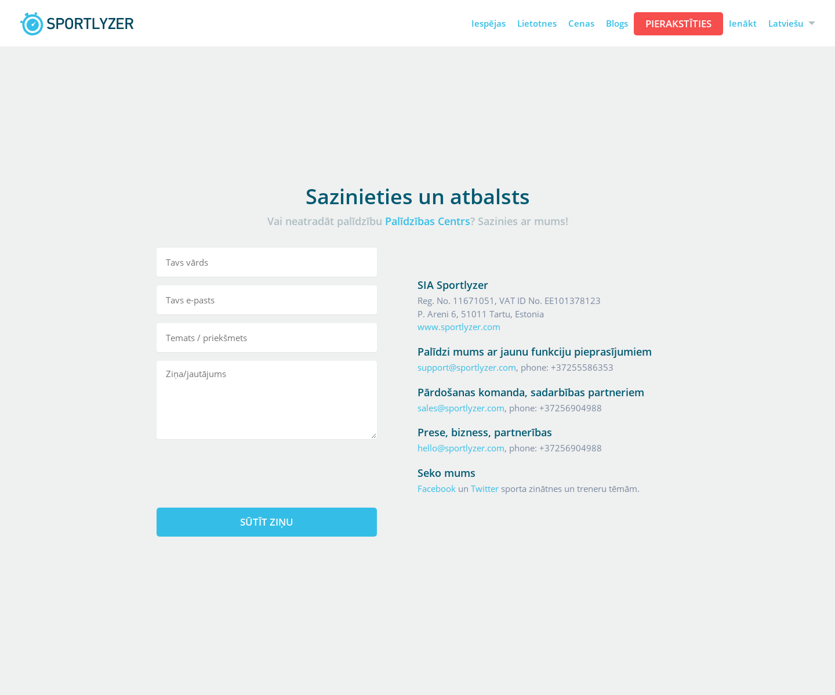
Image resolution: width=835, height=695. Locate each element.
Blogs (617, 23)
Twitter (485, 488)
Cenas (581, 23)
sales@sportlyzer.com (461, 408)
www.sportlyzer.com (459, 326)
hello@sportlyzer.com (461, 448)
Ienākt (743, 23)
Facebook (437, 488)
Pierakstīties (678, 23)
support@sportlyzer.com (467, 367)
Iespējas (488, 23)
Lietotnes (537, 23)
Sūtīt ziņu (266, 522)
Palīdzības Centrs (427, 220)
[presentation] (267, 470)
